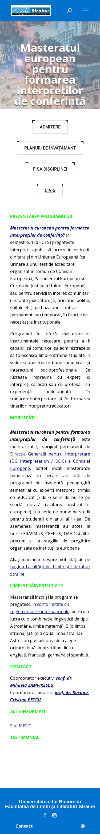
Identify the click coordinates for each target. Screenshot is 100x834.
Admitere (50, 127)
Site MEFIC (20, 726)
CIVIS (50, 190)
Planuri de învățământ (50, 148)
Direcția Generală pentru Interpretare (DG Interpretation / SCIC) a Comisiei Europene (50, 461)
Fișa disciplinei (50, 169)
